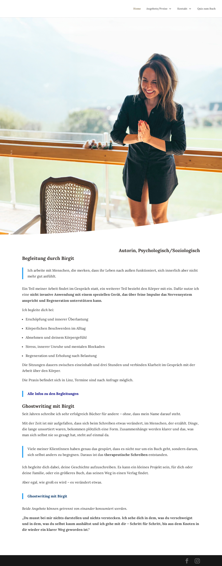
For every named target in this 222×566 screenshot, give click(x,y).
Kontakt (182, 8)
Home (137, 8)
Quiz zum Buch (206, 8)
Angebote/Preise (156, 8)
